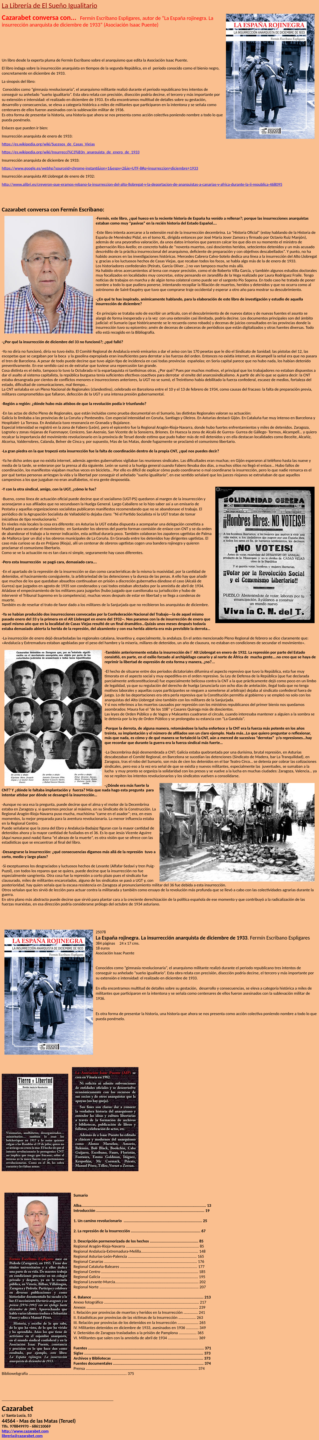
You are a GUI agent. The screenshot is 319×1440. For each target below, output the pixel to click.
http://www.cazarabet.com (25, 1431)
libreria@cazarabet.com (22, 1435)
